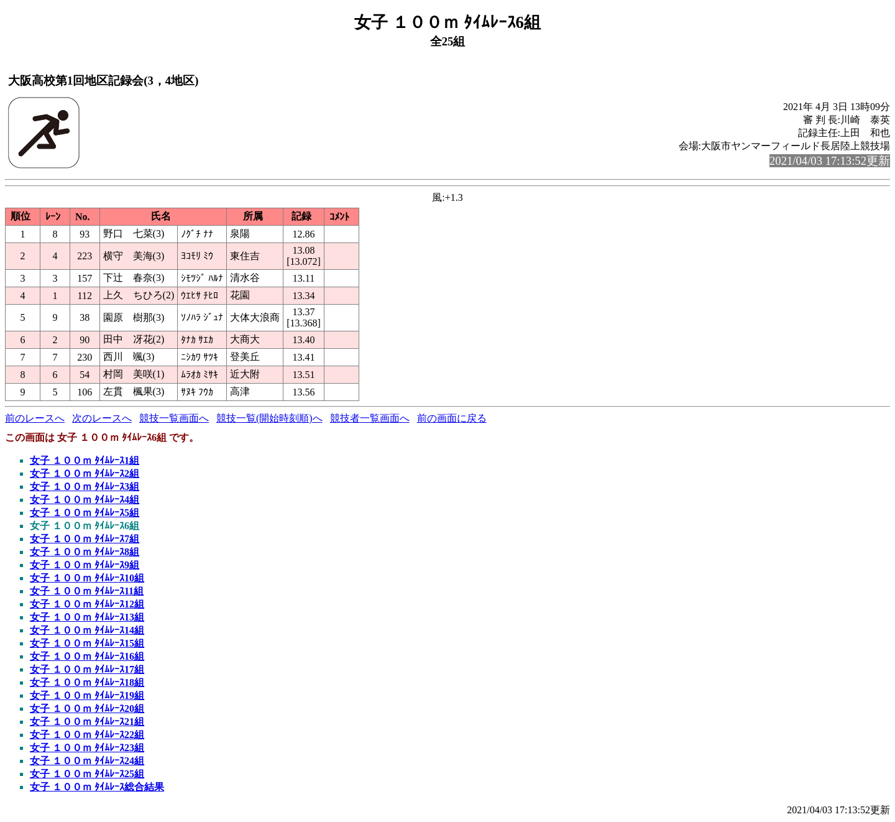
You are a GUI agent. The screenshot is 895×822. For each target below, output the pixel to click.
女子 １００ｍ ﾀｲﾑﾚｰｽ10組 (87, 578)
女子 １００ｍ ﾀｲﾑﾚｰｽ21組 (87, 721)
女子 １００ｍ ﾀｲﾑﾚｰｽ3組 (84, 486)
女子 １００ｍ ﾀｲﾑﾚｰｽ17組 (87, 669)
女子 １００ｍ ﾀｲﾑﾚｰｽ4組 (84, 499)
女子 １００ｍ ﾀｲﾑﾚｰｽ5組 (84, 512)
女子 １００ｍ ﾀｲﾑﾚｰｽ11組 (87, 591)
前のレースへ (35, 418)
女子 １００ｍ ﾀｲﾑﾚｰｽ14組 (87, 630)
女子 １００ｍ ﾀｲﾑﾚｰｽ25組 (87, 774)
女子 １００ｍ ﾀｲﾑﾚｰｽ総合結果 (97, 787)
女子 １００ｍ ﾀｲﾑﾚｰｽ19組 (87, 695)
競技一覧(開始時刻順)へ (269, 418)
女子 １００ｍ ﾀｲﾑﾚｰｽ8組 (84, 552)
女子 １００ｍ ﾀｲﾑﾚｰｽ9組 (84, 565)
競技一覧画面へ (174, 418)
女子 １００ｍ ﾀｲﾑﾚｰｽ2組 (84, 473)
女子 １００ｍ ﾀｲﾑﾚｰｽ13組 (87, 617)
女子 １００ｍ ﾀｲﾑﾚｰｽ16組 (87, 656)
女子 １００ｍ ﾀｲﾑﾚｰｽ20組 (87, 708)
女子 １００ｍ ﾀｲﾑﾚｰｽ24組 (87, 760)
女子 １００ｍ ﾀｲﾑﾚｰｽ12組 (87, 604)
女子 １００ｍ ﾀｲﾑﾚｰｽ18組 (87, 682)
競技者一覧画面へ (370, 418)
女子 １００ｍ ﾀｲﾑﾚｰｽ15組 (87, 643)
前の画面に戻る (452, 418)
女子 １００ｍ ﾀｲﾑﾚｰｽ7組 (84, 538)
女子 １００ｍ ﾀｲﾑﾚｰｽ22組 (87, 734)
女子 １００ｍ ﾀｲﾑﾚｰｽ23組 (87, 747)
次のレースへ (102, 418)
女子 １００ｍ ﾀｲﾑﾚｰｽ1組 (84, 460)
